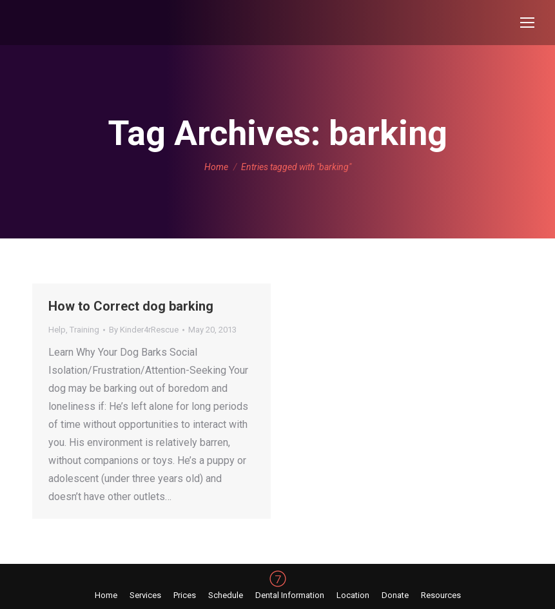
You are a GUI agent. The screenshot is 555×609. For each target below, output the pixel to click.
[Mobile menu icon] (527, 22)
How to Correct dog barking (130, 306)
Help (57, 329)
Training (84, 329)
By (144, 329)
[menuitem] (106, 595)
